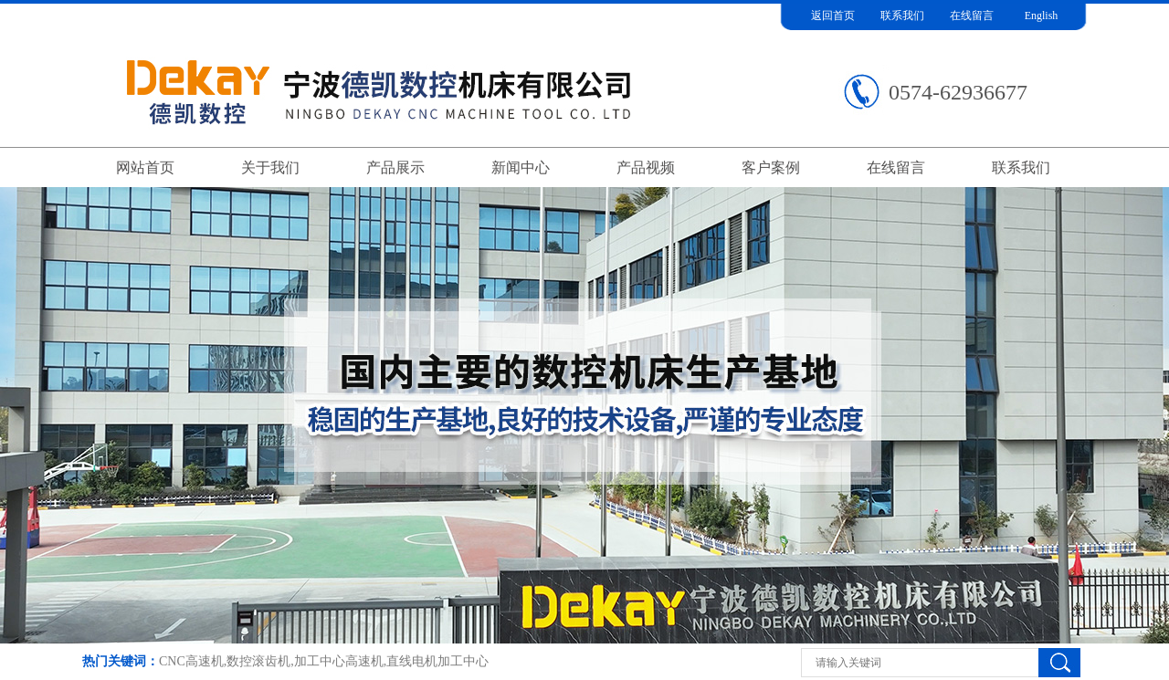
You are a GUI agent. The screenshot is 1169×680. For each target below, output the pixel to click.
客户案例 (771, 167)
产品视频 (645, 167)
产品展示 (395, 167)
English (1041, 15)
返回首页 (833, 15)
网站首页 (145, 167)
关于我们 (270, 167)
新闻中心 (520, 167)
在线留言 (972, 15)
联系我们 (902, 15)
